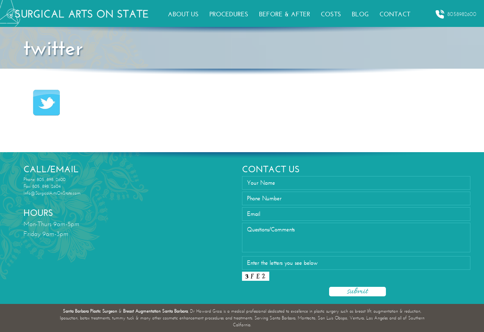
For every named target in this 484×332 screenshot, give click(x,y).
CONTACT (394, 14)
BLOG (360, 14)
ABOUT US (183, 14)
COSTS (331, 14)
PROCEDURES (228, 14)
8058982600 (455, 14)
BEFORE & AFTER (284, 14)
